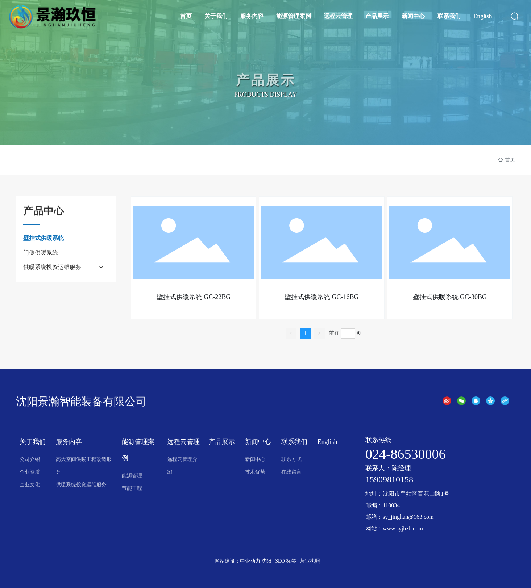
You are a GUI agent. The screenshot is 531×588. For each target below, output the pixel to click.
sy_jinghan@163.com (408, 517)
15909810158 (389, 479)
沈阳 (266, 561)
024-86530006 (405, 454)
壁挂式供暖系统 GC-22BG (194, 297)
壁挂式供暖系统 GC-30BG (450, 297)
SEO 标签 (285, 561)
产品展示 (265, 86)
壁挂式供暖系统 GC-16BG (322, 297)
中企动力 (250, 561)
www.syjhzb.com (403, 528)
